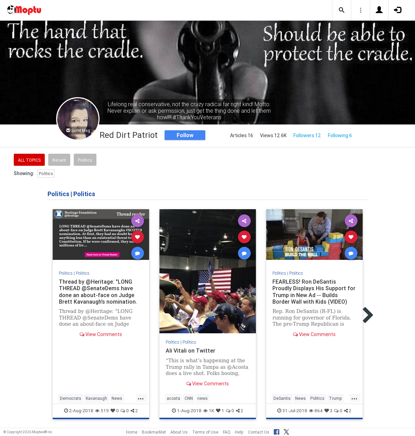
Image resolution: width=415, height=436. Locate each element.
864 (316, 411)
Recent (59, 160)
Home (131, 432)
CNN (189, 398)
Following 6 (340, 135)
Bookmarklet (154, 432)
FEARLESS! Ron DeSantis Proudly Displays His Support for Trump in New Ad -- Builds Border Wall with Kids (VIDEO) (313, 291)
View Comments (101, 334)
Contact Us (258, 432)
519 (102, 411)
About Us (179, 432)
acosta (173, 398)
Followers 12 (307, 135)
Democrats (70, 398)
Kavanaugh (96, 398)
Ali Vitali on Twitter (190, 350)
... (141, 398)
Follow (185, 135)
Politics (85, 160)
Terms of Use (205, 432)
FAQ (226, 432)
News (117, 398)
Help (239, 432)
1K (208, 411)
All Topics (29, 160)
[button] (341, 10)
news (202, 398)
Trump (335, 398)
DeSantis (282, 398)
